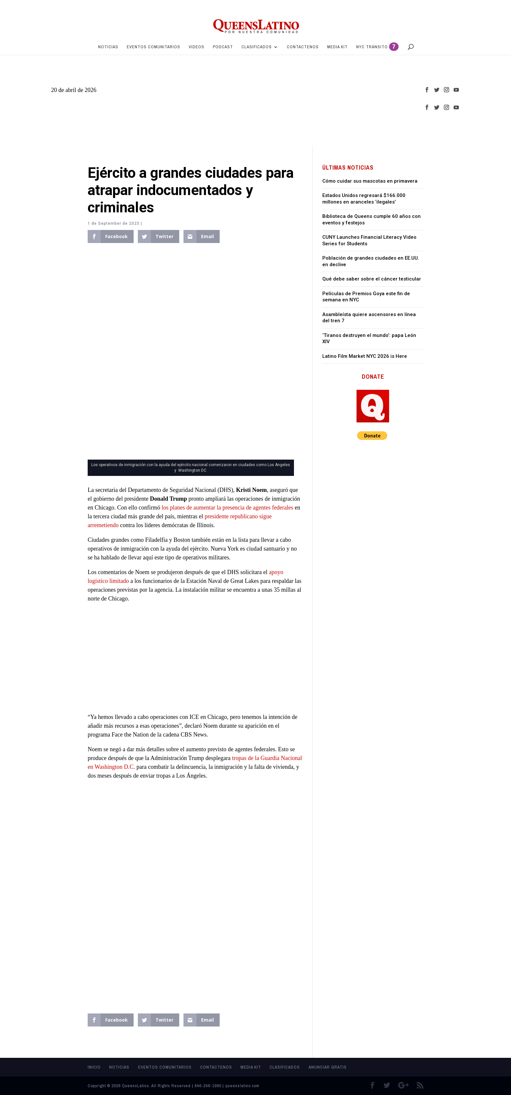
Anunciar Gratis (328, 1067)
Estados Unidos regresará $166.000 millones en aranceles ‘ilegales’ (363, 198)
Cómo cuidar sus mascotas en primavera (369, 181)
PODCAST (223, 47)
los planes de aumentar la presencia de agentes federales (226, 507)
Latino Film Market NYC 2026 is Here (364, 356)
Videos (196, 47)
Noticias (108, 47)
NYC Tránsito (377, 48)
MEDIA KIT (337, 47)
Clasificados (256, 47)
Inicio (94, 1067)
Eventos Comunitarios (153, 47)
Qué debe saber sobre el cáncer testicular (371, 279)
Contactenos (303, 47)
